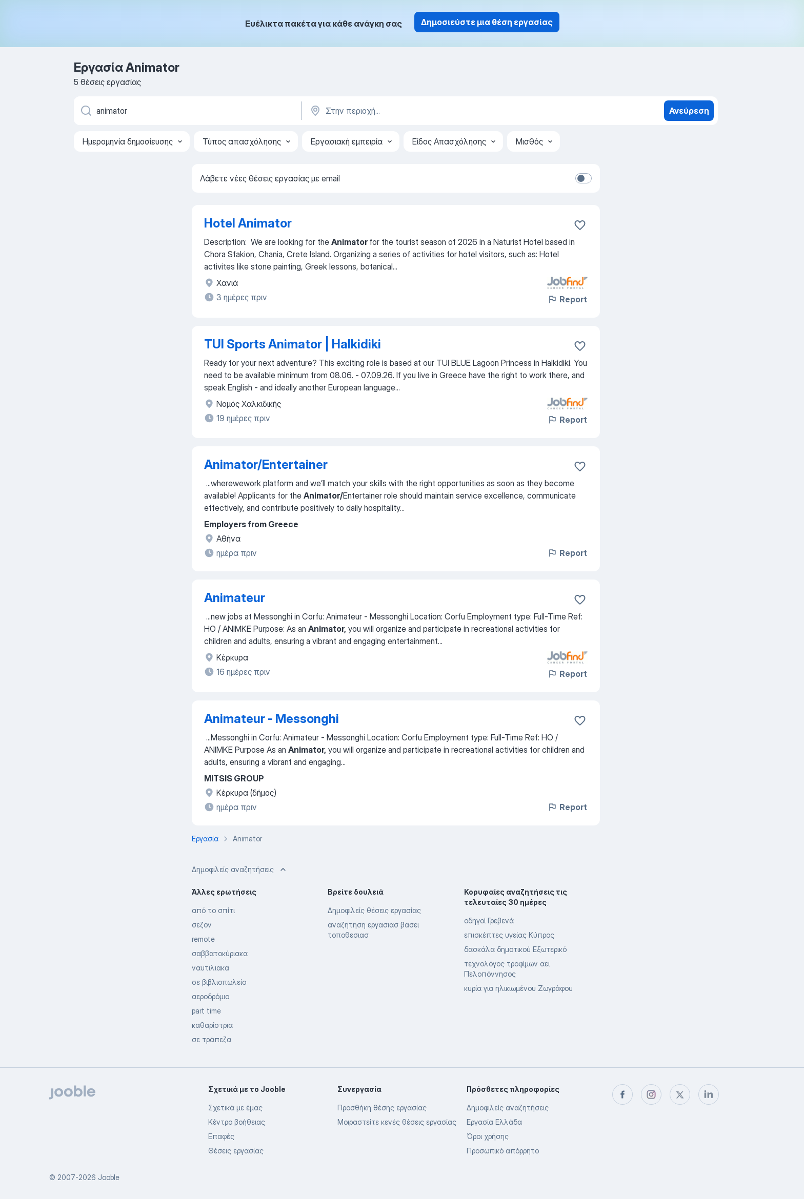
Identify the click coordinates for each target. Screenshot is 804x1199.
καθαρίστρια (212, 1025)
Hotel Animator (248, 223)
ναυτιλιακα (210, 967)
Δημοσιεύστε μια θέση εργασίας (487, 22)
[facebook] (622, 1094)
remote (203, 939)
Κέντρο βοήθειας (236, 1122)
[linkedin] (708, 1094)
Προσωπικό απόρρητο (503, 1150)
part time (206, 1010)
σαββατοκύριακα (220, 953)
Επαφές (221, 1136)
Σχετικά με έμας (235, 1107)
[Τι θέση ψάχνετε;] (186, 110)
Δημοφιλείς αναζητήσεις (508, 1107)
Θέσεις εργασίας (236, 1150)
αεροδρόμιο (210, 996)
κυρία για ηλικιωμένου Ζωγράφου (518, 988)
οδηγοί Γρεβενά (489, 920)
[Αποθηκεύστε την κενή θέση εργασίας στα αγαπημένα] (580, 225)
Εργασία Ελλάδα (494, 1122)
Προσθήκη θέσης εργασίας (382, 1107)
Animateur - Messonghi (271, 718)
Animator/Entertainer (266, 464)
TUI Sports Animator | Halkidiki (292, 344)
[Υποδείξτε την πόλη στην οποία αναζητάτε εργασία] (416, 110)
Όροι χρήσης (488, 1136)
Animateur (234, 597)
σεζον (202, 924)
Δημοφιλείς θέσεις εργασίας (374, 910)
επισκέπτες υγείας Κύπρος (509, 935)
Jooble (108, 1177)
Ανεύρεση (689, 111)
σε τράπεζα (211, 1039)
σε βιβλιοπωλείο (219, 982)
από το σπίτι (213, 910)
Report (567, 299)
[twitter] (680, 1094)
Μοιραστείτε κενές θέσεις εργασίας (396, 1122)
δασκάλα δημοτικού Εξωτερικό (515, 949)
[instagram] (651, 1094)
